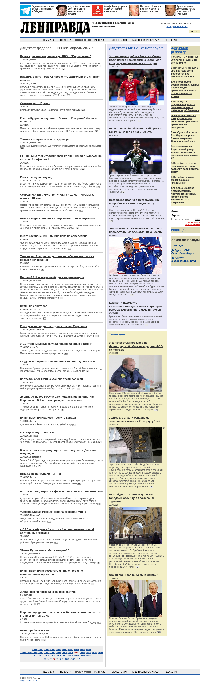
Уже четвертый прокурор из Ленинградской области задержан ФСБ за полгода (136, 346)
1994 (82, 655)
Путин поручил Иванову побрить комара (48, 417)
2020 (70, 649)
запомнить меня (182, 219)
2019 (76, 649)
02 (48, 659)
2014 (35, 652)
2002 (35, 655)
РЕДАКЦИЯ (170, 40)
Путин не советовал (34, 305)
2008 (70, 652)
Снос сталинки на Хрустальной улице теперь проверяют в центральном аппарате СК (184, 152)
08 (66, 659)
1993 (88, 655)
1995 (76, 655)
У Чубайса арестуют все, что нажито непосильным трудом (79, 10)
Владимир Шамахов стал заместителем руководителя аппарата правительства (60, 146)
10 (72, 659)
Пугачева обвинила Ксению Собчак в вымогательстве (150, 9)
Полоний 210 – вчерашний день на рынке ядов (52, 277)
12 (78, 659)
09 (69, 659)
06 (60, 659)
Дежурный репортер (179, 50)
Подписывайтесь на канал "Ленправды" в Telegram (43, 9)
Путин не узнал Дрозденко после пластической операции (185, 10)
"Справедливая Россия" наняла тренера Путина (53, 511)
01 (45, 659)
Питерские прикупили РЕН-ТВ (40, 473)
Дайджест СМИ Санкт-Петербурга (136, 48)
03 (51, 659)
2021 (64, 649)
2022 (58, 649)
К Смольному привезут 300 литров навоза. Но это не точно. (184, 59)
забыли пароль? (192, 224)
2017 (88, 649)
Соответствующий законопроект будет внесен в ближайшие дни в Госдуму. (58, 622)
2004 (94, 652)
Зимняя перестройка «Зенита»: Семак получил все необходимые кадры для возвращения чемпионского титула (135, 60)
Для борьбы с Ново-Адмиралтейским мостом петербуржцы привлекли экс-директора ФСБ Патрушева (184, 195)
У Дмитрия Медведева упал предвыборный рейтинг (56, 343)
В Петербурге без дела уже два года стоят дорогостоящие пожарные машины (184, 72)
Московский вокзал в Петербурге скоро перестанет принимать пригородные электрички (184, 121)
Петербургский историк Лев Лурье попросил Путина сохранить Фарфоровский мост (185, 136)
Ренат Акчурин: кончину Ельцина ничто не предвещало (58, 218)
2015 (29, 652)
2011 (52, 652)
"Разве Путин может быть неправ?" (44, 550)
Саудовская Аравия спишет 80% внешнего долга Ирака (58, 361)
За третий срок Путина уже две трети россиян (51, 378)
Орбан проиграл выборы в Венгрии (133, 574)
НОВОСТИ (66, 40)
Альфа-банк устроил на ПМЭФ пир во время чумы (115, 9)
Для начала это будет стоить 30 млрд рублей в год (46, 424)
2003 (100, 652)
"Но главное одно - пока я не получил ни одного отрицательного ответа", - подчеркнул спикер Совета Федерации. (58, 408)
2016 (23, 652)
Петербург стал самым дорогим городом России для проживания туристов (132, 498)
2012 (47, 652)
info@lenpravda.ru (177, 26)
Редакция (179, 230)
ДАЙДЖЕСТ (83, 40)
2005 (88, 652)
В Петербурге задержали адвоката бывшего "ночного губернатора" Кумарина (185, 106)
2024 (47, 649)
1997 (64, 655)
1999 (52, 655)
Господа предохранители (37, 432)
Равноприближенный (35, 630)
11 (75, 659)
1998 (58, 655)
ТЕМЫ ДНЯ (49, 40)
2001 (40, 655)
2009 (64, 652)
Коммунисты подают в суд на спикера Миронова (53, 326)
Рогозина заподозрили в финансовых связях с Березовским (61, 491)
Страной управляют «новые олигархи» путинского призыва (50, 110)
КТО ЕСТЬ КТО (119, 40)
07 (63, 659)
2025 (40, 649)
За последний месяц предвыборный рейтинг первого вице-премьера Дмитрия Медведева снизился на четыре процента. (60, 352)
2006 (82, 652)
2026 (35, 649)
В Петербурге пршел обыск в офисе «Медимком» (183, 180)
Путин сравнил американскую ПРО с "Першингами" (55, 56)
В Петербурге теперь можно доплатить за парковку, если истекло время (185, 167)
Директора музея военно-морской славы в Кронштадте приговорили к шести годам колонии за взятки (185, 89)
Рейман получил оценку (36, 177)
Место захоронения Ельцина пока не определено (54, 235)
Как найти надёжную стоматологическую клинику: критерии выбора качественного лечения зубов (135, 306)
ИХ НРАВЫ (100, 40)
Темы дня (117, 334)
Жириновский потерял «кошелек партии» (48, 591)
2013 (40, 652)
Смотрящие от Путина (35, 103)
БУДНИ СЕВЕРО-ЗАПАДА (146, 40)
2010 (58, 652)
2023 (52, 649)
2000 (47, 655)
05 (57, 659)
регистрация (194, 222)
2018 (82, 649)
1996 (70, 655)
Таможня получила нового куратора (44, 139)
